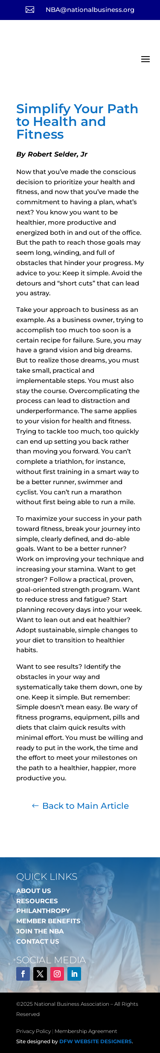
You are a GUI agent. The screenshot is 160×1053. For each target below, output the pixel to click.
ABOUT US (33, 891)
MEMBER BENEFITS (48, 921)
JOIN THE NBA (40, 931)
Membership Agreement (86, 1031)
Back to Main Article (85, 806)
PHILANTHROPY (43, 911)
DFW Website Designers (95, 1041)
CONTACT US (37, 941)
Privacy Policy (33, 1031)
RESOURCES (37, 901)
